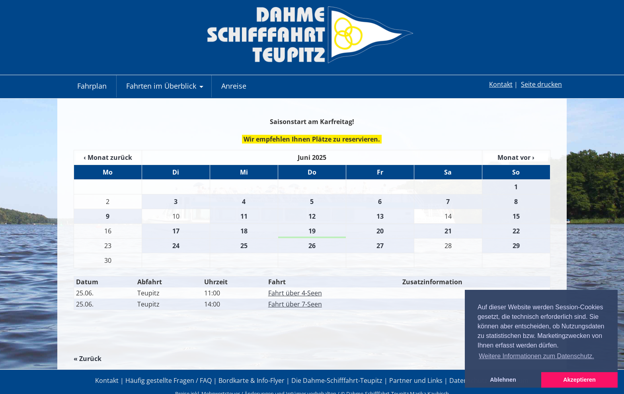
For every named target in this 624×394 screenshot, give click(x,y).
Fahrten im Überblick (165, 89)
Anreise (233, 86)
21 (448, 231)
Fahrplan (92, 86)
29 (516, 246)
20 (380, 231)
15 (516, 216)
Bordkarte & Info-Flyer (251, 380)
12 (312, 216)
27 (380, 246)
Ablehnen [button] (503, 380)
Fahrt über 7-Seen (295, 304)
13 (380, 216)
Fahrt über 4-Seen (295, 293)
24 (175, 246)
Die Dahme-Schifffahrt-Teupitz (336, 380)
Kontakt (501, 84)
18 (244, 231)
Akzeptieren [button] (579, 380)
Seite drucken (541, 84)
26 (312, 246)
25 (244, 246)
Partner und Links (416, 380)
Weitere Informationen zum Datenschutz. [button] (536, 356)
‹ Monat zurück (108, 157)
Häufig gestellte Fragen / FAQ (168, 380)
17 (175, 231)
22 (516, 231)
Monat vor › (515, 157)
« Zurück (87, 358)
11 (244, 216)
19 (312, 231)
